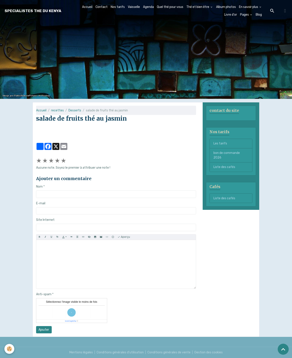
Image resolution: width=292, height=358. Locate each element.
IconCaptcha (70, 321)
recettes (57, 110)
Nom (39, 186)
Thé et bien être (198, 7)
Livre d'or (230, 15)
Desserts (74, 110)
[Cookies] (9, 349)
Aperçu (124, 237)
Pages (245, 15)
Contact (101, 7)
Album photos (226, 7)
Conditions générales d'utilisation (120, 352)
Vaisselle (134, 7)
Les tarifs (220, 143)
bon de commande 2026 (226, 155)
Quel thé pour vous (170, 7)
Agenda (148, 7)
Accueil (87, 7)
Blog (259, 15)
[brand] (33, 11)
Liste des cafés (224, 167)
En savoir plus (249, 7)
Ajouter (44, 330)
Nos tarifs (118, 7)
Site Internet (45, 220)
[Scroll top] (283, 349)
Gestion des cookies (208, 352)
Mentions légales (81, 352)
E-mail (40, 203)
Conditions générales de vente (169, 352)
